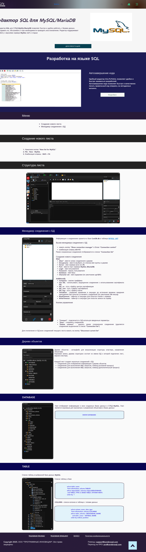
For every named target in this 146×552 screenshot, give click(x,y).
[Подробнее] (112, 95)
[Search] (122, 4)
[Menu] (137, 4)
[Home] (129, 4)
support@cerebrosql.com (107, 542)
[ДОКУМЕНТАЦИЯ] (73, 46)
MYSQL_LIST (113, 239)
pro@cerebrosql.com (113, 544)
